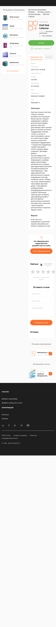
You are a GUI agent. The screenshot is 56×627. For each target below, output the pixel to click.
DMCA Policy (6, 435)
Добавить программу (9, 399)
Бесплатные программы (37, 10)
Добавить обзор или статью (12, 403)
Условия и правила (20, 435)
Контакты (5, 415)
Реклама (5, 419)
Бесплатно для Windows (46, 32)
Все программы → (13, 71)
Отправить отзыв (41, 323)
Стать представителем (41, 251)
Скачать (41, 43)
